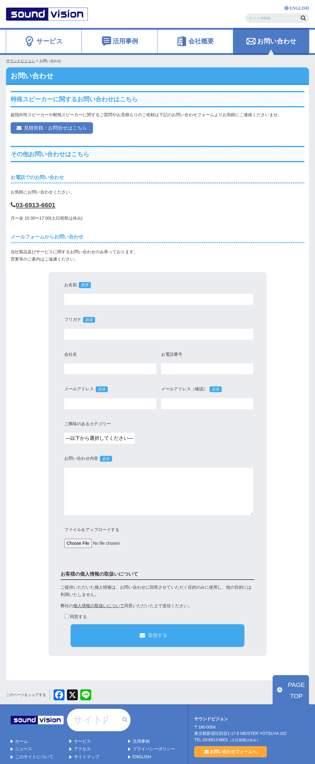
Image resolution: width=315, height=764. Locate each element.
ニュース (23, 728)
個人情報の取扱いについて (98, 605)
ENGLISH (142, 736)
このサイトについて (34, 736)
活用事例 (141, 720)
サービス (82, 720)
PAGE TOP (294, 690)
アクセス (82, 728)
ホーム (21, 720)
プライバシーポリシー (154, 728)
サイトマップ (86, 736)
